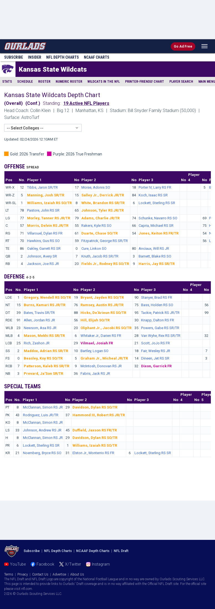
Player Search (181, 82)
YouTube (18, 564)
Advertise (59, 574)
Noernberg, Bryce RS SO (42, 453)
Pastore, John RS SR (43, 210)
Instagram (101, 564)
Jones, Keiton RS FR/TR (158, 233)
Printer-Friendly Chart (144, 82)
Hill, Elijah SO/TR (95, 320)
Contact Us (40, 574)
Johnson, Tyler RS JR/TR (102, 210)
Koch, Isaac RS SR (153, 195)
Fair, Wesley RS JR (155, 351)
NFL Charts (62, 57)
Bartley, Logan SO (94, 351)
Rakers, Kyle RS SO (96, 225)
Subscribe (13, 57)
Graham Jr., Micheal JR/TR (104, 358)
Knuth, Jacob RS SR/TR (99, 256)
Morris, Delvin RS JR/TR (47, 225)
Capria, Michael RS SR (156, 225)
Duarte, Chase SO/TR (99, 233)
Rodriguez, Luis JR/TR (40, 415)
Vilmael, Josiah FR (97, 343)
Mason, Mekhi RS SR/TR (44, 336)
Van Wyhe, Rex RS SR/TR (160, 336)
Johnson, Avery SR (42, 256)
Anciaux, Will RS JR (154, 248)
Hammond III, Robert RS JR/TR (98, 415)
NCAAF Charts (96, 57)
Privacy (22, 574)
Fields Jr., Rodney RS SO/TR (105, 264)
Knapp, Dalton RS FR (157, 320)
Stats (7, 82)
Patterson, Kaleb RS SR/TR (46, 366)
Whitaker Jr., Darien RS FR (101, 336)
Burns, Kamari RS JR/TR (44, 305)
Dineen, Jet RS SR (155, 358)
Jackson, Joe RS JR (43, 264)
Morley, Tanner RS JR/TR (48, 218)
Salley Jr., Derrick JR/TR (102, 195)
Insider (34, 57)
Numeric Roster (69, 82)
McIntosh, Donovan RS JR (101, 366)
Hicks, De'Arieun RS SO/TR (103, 313)
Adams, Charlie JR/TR (100, 218)
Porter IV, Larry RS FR (155, 187)
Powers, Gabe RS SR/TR (160, 328)
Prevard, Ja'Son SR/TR (43, 373)
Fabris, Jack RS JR (95, 373)
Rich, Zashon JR (37, 343)
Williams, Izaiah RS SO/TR (49, 203)
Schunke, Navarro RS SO (158, 218)
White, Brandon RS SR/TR (103, 203)
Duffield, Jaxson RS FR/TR (94, 430)
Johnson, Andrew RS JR (42, 430)
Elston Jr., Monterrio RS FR (93, 453)
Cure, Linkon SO (94, 248)
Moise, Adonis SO (95, 187)
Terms (8, 574)
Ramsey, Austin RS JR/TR (102, 305)
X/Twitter (73, 564)
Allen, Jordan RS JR (39, 320)
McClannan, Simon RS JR (43, 407)
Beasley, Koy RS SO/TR (43, 358)
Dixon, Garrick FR (156, 366)
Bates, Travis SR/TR (39, 313)
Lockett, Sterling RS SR (157, 203)
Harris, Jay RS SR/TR (157, 264)
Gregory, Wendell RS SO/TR (47, 297)
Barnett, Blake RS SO (155, 256)
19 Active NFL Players (86, 103)
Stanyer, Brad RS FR (156, 297)
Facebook (45, 564)
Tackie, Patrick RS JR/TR (160, 313)
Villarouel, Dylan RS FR (45, 233)
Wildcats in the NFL (103, 82)
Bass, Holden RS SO (157, 305)
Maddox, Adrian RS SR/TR (46, 351)
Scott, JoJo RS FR (155, 343)
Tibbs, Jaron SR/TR (42, 187)
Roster (44, 82)
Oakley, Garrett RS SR (44, 248)
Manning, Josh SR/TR (45, 195)
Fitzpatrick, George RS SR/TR (104, 241)
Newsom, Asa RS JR (40, 328)
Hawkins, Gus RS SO (43, 241)
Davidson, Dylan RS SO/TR (94, 407)
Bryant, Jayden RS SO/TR (102, 297)
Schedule (25, 82)
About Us (77, 574)
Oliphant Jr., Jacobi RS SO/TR (106, 328)
